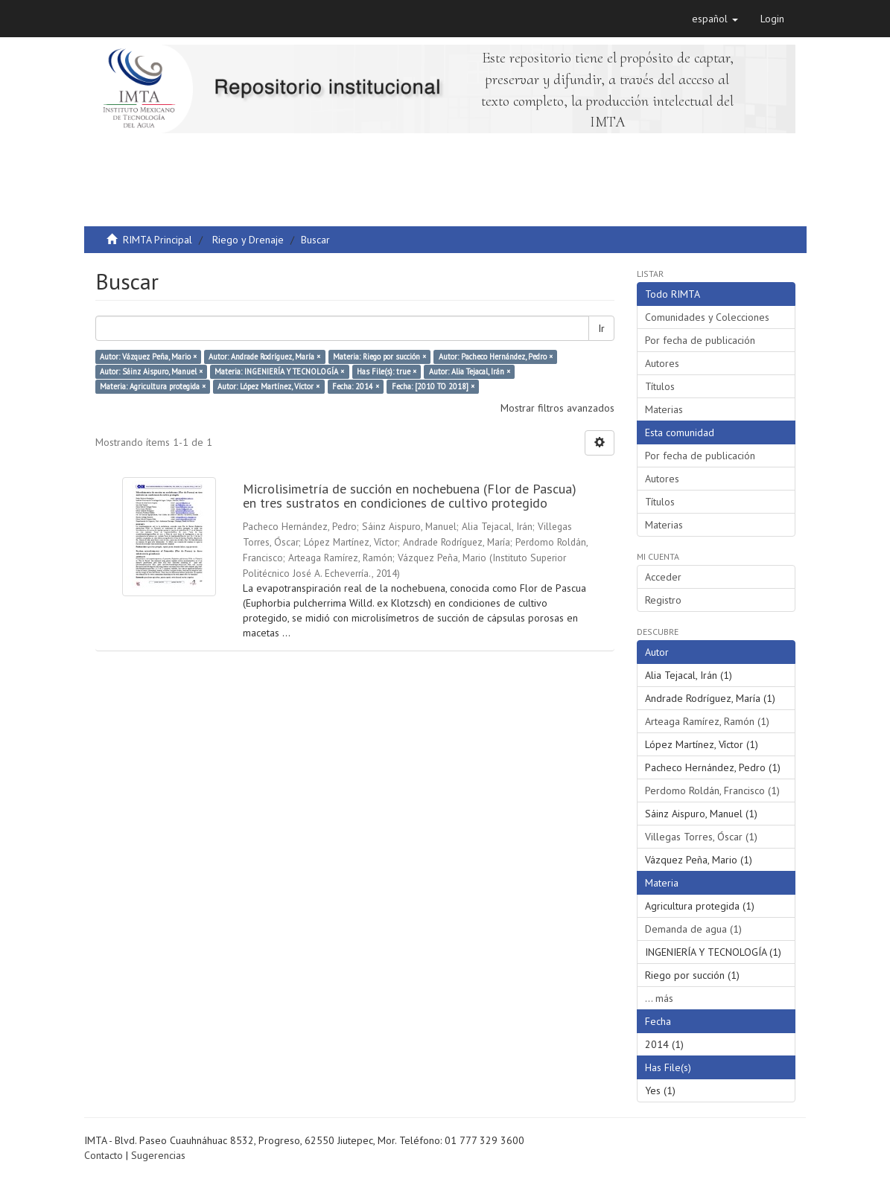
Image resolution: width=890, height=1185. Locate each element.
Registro (663, 600)
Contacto (103, 1155)
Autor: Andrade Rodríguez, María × (264, 356)
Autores (662, 363)
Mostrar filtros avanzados (557, 408)
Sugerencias (158, 1155)
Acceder (663, 577)
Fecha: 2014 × (355, 386)
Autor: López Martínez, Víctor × (268, 386)
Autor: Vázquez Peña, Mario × (148, 356)
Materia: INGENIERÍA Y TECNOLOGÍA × (279, 371)
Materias (664, 409)
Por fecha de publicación (700, 340)
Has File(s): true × (386, 371)
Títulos (660, 386)
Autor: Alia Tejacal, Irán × (469, 371)
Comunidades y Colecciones (707, 317)
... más (659, 998)
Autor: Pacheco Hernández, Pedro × (496, 356)
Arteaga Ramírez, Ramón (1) (707, 721)
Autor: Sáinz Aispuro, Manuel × (151, 371)
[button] (715, 18)
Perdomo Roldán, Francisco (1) (712, 790)
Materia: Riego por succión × (379, 356)
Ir (601, 328)
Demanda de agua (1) (693, 929)
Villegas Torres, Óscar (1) (701, 836)
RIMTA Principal (157, 239)
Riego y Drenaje (248, 239)
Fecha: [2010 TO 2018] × (433, 386)
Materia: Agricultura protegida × (153, 386)
